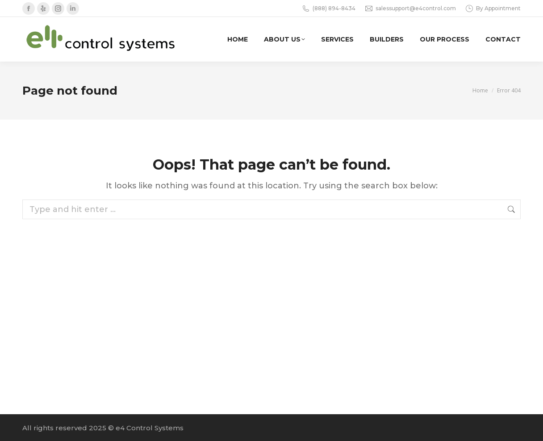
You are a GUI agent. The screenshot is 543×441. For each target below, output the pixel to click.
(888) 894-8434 (328, 8)
